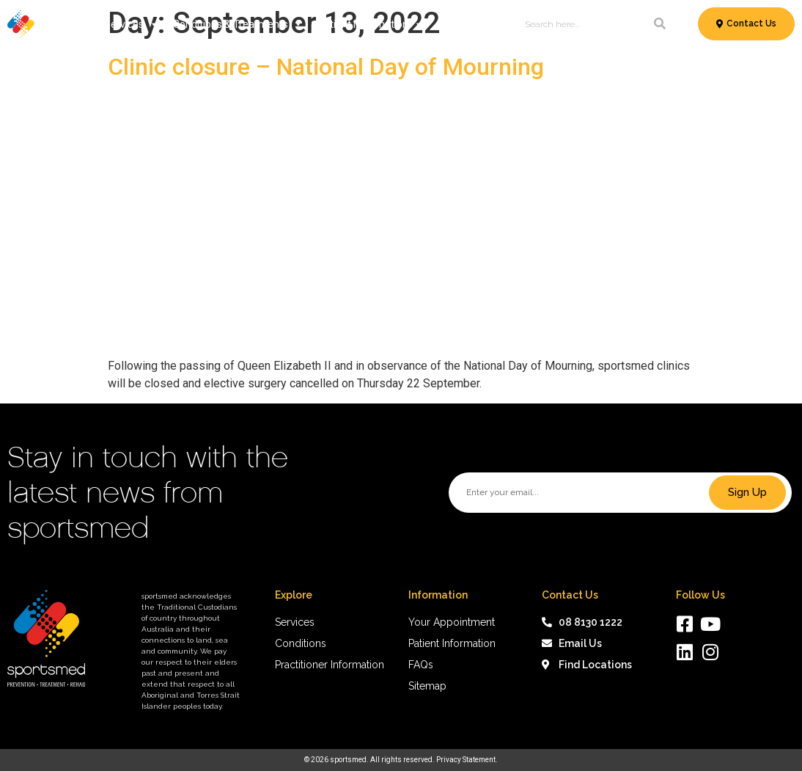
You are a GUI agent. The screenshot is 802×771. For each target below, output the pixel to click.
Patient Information (370, 24)
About (492, 24)
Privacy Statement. (467, 760)
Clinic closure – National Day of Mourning (326, 67)
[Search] (659, 24)
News (450, 24)
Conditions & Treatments (238, 24)
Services (131, 24)
